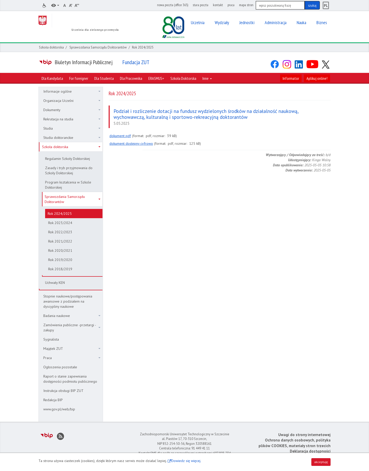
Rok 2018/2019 (60, 269)
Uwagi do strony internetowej (304, 434)
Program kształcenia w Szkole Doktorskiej (68, 185)
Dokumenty (71, 110)
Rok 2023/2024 (60, 222)
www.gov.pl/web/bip (59, 409)
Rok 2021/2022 (60, 241)
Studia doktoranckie (71, 137)
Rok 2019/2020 (60, 259)
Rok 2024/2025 (60, 213)
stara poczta (200, 5)
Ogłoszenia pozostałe (60, 367)
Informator (291, 78)
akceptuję (321, 462)
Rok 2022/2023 (60, 232)
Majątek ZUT (71, 348)
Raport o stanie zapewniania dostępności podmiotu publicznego (70, 379)
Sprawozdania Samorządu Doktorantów (98, 47)
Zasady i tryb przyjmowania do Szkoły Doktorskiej (69, 170)
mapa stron (246, 5)
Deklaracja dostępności (310, 451)
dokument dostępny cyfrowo (131, 143)
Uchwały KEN (55, 282)
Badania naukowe (71, 315)
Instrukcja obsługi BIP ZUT (63, 390)
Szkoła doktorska (51, 47)
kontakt (218, 5)
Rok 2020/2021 (60, 250)
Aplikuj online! (316, 78)
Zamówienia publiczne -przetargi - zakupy (71, 327)
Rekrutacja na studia (71, 119)
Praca (71, 357)
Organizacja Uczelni (71, 100)
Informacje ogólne (71, 91)
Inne (207, 78)
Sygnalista (51, 339)
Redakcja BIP (53, 400)
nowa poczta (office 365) (172, 5)
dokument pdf (120, 135)
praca (231, 5)
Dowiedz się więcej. (186, 460)
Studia (71, 128)
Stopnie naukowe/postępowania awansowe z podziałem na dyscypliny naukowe (67, 301)
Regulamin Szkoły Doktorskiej (67, 158)
